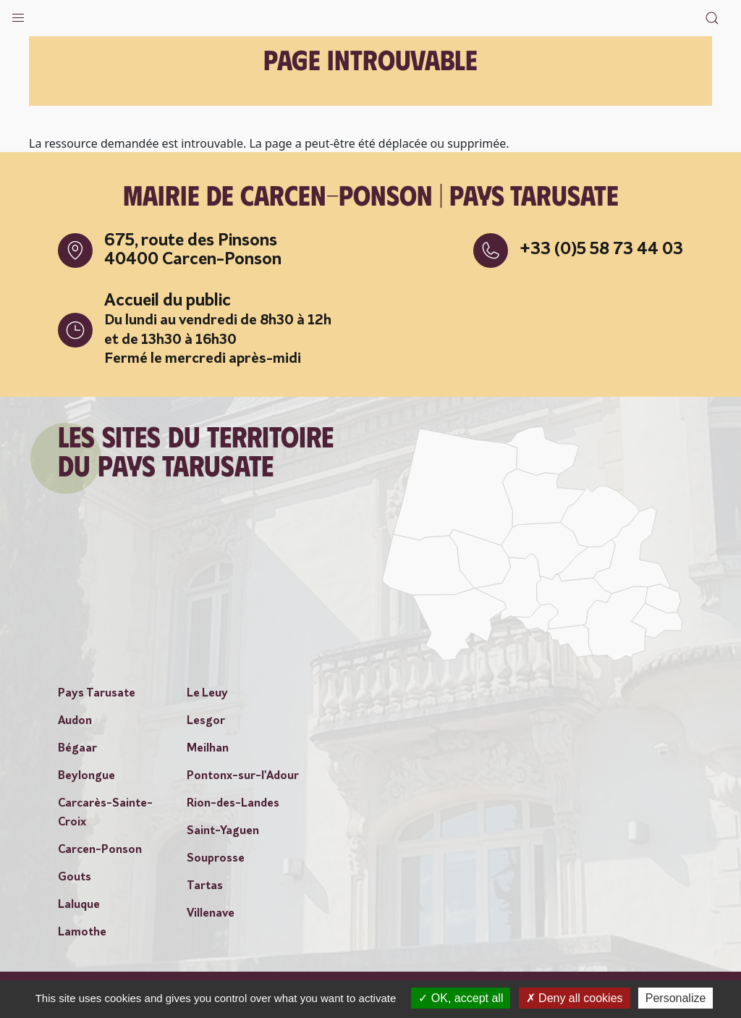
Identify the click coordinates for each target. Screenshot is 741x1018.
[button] (18, 14)
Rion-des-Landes (233, 803)
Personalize (675, 998)
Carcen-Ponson (100, 850)
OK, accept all (460, 998)
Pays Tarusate (96, 693)
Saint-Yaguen (223, 831)
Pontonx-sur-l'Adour (243, 776)
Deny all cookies (574, 998)
